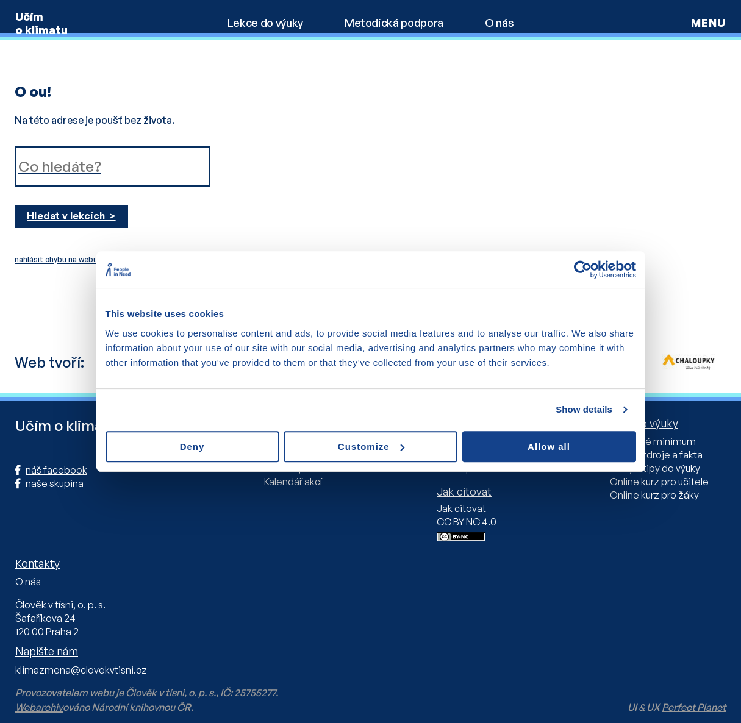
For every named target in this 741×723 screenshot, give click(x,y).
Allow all (549, 446)
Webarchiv (39, 707)
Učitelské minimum (653, 441)
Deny (192, 446)
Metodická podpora (394, 22)
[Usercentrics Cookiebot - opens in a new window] (582, 269)
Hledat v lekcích (67, 216)
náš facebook (56, 470)
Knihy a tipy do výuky (655, 468)
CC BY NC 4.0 (466, 522)
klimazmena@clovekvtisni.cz (81, 670)
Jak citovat (461, 508)
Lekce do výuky (265, 22)
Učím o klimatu (41, 23)
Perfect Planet (694, 707)
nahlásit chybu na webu (56, 259)
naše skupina (55, 483)
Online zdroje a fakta (656, 455)
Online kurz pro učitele (659, 481)
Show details (584, 409)
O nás (499, 22)
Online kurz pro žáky (654, 495)
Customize (371, 446)
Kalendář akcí (293, 481)
